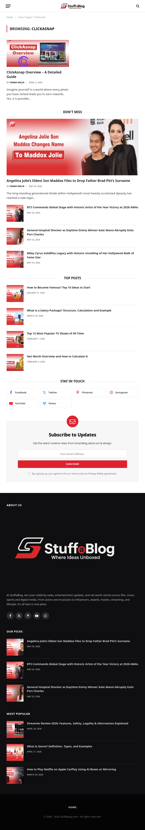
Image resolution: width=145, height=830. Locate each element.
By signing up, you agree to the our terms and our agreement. (72, 473)
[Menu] (8, 6)
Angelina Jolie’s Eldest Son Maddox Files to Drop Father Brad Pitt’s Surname (68, 180)
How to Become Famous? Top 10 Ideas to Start (58, 287)
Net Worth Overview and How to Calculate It (57, 356)
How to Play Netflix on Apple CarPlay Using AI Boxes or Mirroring (71, 769)
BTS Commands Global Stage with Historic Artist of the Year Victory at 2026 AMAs (82, 207)
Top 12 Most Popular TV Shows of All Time (55, 333)
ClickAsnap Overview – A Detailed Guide (34, 74)
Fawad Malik (17, 82)
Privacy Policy (95, 473)
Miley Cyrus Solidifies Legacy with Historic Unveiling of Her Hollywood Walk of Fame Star (80, 255)
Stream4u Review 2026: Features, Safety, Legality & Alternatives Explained (77, 723)
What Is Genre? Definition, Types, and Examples (59, 746)
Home (72, 807)
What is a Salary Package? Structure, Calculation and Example (69, 310)
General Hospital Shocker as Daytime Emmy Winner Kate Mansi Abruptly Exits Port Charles (80, 232)
